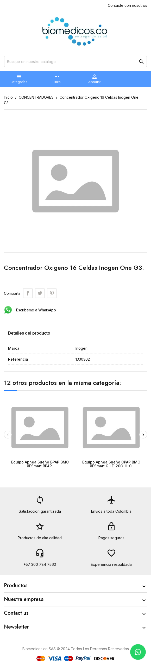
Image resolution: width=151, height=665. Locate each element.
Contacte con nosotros (127, 5)
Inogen (81, 348)
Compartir (27, 293)
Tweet (39, 293)
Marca (14, 348)
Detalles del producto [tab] (29, 333)
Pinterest (51, 293)
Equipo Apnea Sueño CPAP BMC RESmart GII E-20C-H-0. (111, 464)
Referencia (18, 359)
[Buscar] (75, 61)
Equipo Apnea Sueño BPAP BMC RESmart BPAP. (40, 464)
